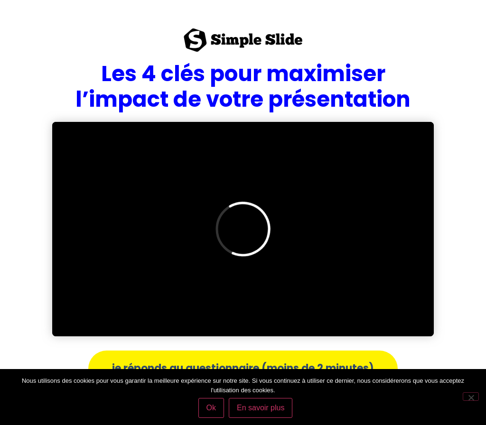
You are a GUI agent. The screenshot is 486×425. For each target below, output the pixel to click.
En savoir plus (261, 408)
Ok (211, 408)
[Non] (471, 396)
